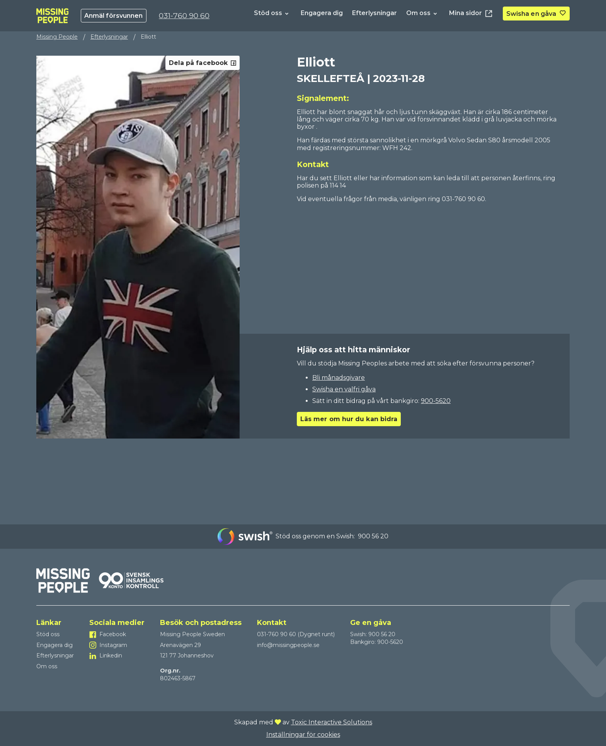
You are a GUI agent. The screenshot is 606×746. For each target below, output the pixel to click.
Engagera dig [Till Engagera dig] (322, 13)
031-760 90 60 (184, 15)
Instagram (113, 645)
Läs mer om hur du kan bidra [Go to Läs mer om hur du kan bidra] (348, 419)
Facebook (112, 634)
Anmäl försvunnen (113, 15)
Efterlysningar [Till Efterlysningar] (374, 13)
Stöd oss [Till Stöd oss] (268, 13)
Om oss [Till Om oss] (418, 13)
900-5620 (436, 401)
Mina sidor (471, 13)
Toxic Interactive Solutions (331, 722)
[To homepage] (52, 16)
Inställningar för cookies (303, 734)
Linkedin (110, 655)
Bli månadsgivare (338, 377)
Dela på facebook (202, 63)
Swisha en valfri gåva (344, 389)
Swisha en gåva (531, 13)
